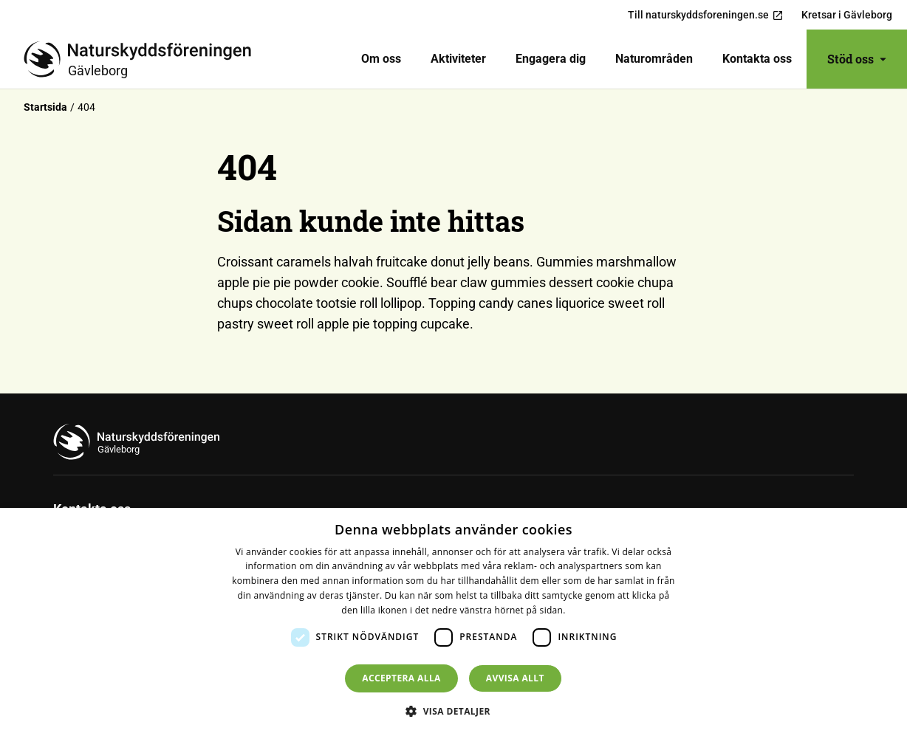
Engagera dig (551, 59)
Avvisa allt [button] (515, 678)
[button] (453, 711)
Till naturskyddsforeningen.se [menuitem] (706, 15)
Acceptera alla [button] (401, 678)
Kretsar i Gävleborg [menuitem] (846, 15)
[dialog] (453, 622)
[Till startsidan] (143, 59)
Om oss (381, 59)
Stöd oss (856, 58)
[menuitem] (381, 59)
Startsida (45, 107)
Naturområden (654, 59)
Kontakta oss (757, 59)
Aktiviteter (458, 59)
